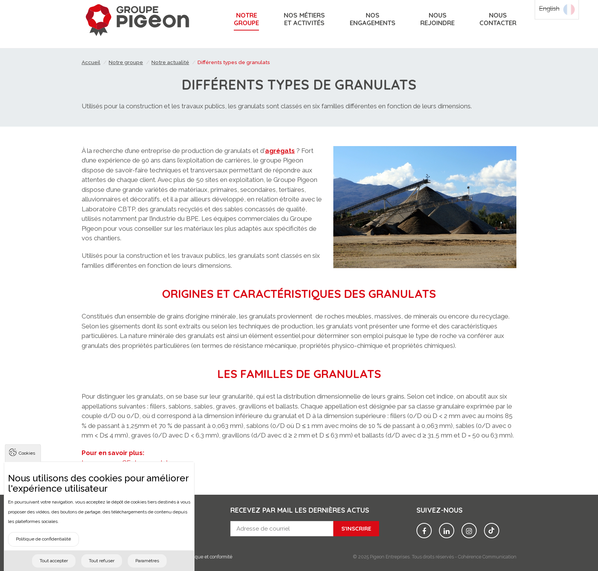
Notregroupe (246, 19)
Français (569, 9)
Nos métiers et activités (304, 19)
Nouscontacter (497, 19)
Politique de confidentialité (43, 550)
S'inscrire (356, 528)
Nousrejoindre (437, 19)
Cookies (27, 464)
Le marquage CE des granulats (126, 462)
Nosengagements (372, 19)
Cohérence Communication (487, 557)
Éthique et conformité (209, 557)
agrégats (280, 150)
